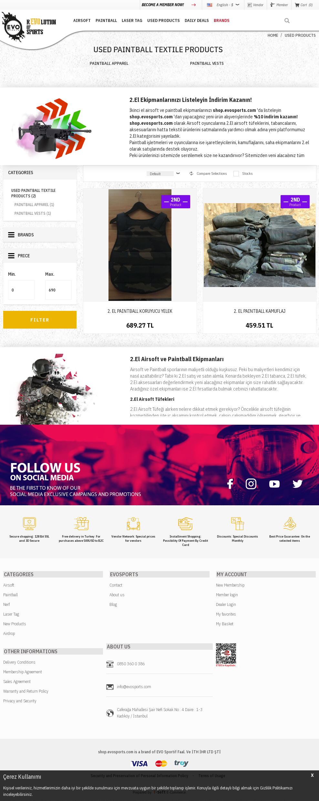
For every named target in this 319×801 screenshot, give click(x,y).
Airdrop (9, 634)
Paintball (10, 595)
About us (117, 595)
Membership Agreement (22, 672)
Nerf (6, 605)
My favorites (226, 614)
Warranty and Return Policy (25, 692)
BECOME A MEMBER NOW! (163, 4)
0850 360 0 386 (131, 664)
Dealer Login (226, 605)
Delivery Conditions (19, 663)
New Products (14, 624)
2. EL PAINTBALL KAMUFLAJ (259, 311)
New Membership (230, 585)
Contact (115, 585)
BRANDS (219, 20)
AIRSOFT (79, 20)
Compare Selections (208, 173)
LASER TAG (129, 20)
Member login (227, 595)
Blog (113, 605)
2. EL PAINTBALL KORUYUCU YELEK (140, 311)
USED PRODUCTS (161, 20)
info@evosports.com (134, 687)
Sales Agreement (17, 682)
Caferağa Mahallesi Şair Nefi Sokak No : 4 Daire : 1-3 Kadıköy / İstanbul (159, 713)
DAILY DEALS (194, 20)
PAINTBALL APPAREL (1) (34, 204)
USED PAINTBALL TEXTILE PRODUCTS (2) (33, 193)
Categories (20, 172)
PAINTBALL (104, 20)
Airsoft (8, 585)
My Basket (224, 624)
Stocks (243, 173)
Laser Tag (11, 614)
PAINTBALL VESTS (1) (33, 213)
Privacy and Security (19, 701)
